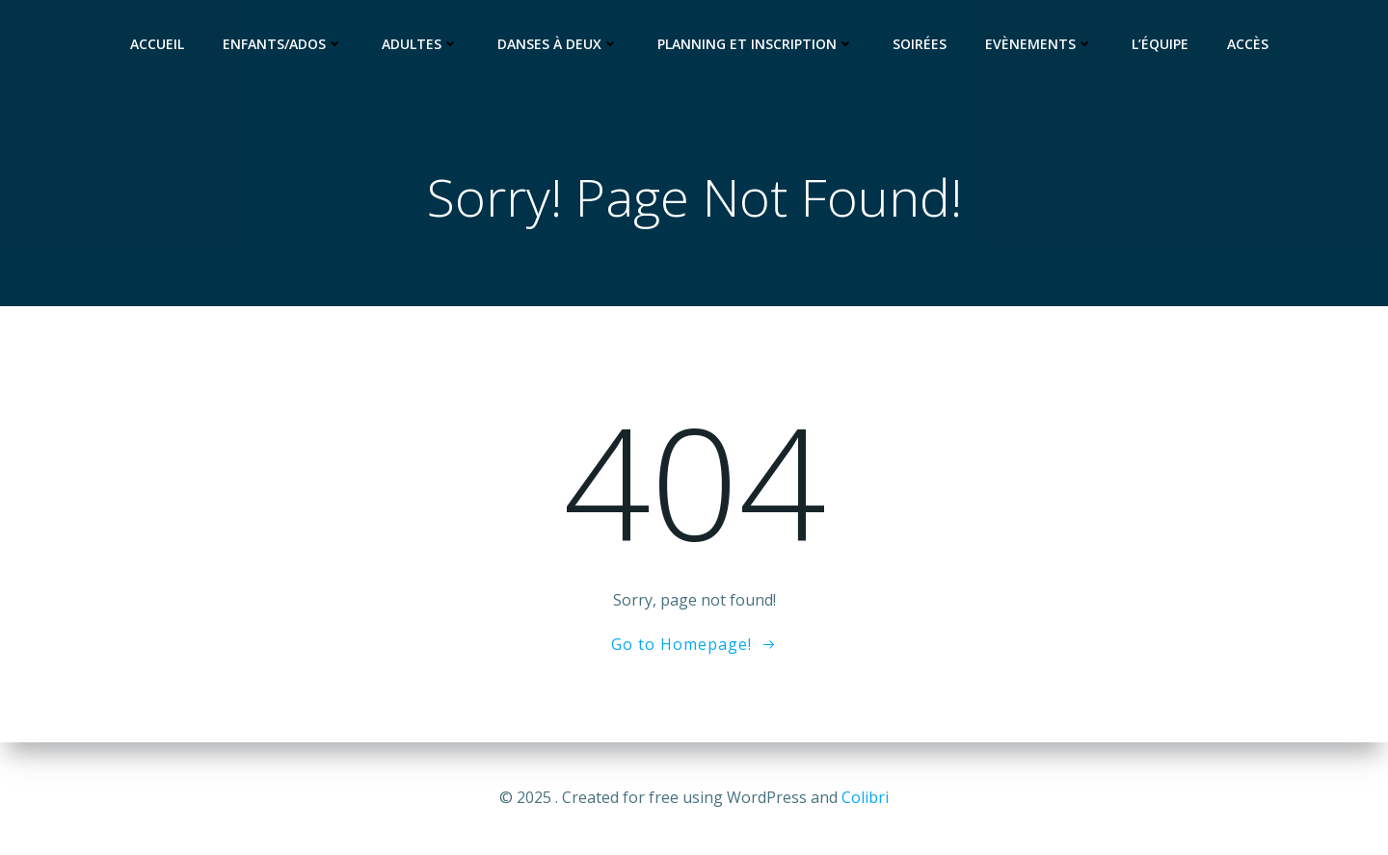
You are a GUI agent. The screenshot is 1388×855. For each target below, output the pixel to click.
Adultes (420, 44)
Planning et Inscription (755, 44)
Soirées (920, 44)
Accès (1247, 44)
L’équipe (1160, 44)
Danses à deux (558, 44)
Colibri (865, 797)
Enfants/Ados (283, 44)
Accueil (157, 44)
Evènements (1039, 44)
